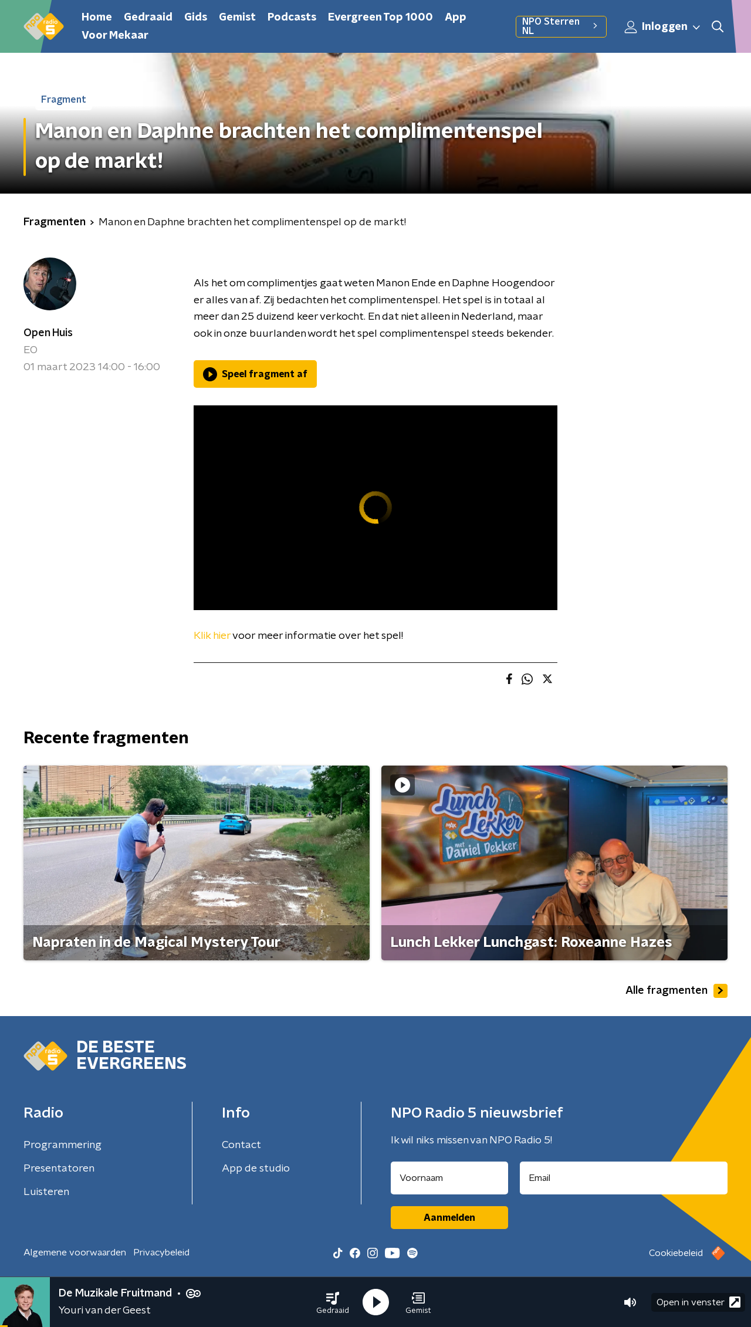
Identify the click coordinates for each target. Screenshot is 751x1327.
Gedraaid (148, 17)
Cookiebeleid (676, 1253)
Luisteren (46, 1192)
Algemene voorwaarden (74, 1252)
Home (97, 17)
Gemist (237, 17)
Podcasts (292, 17)
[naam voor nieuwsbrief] (449, 1178)
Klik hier (212, 636)
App (455, 17)
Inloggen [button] (663, 27)
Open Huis (48, 333)
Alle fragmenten (676, 991)
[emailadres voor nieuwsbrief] (624, 1178)
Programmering (62, 1145)
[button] (332, 1302)
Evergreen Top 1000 (380, 17)
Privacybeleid (161, 1252)
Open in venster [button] (698, 1302)
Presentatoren (58, 1168)
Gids (195, 17)
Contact (241, 1145)
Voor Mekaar (115, 36)
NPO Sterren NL (561, 26)
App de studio (256, 1168)
